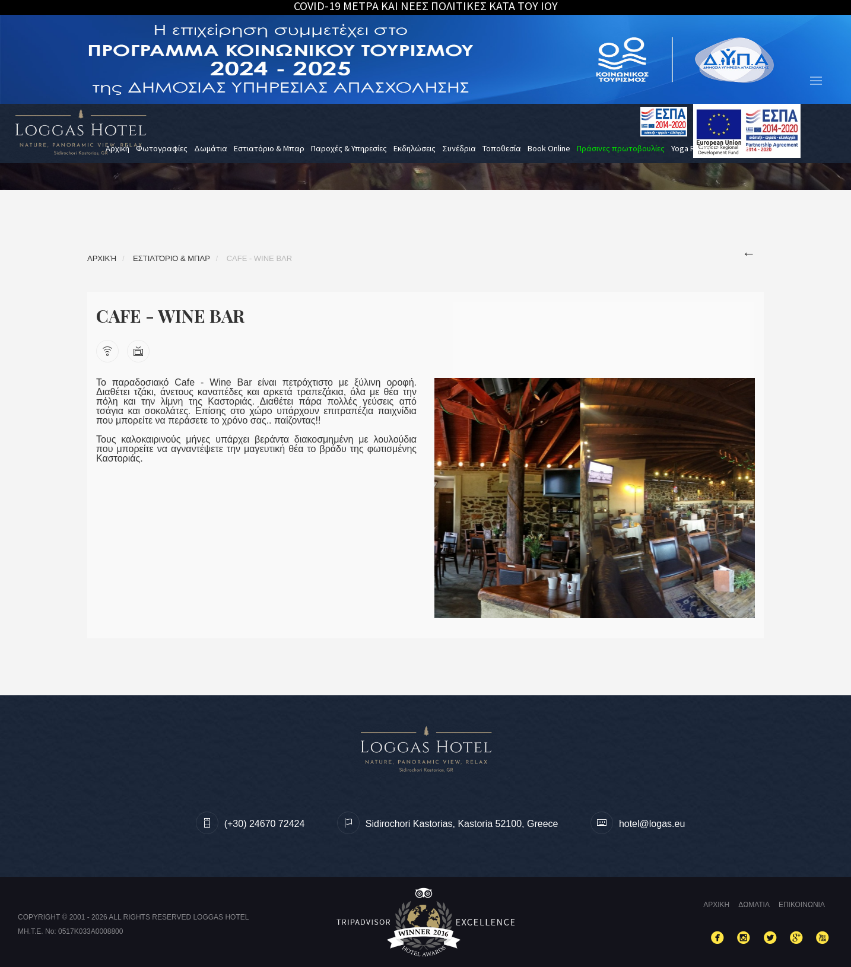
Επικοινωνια (802, 905)
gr (745, 148)
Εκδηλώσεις (414, 148)
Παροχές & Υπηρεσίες (349, 148)
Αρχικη (716, 905)
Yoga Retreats (696, 148)
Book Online (549, 148)
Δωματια (754, 905)
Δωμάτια (210, 148)
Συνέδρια (459, 148)
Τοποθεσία (501, 148)
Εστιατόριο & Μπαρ (269, 148)
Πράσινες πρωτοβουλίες (621, 148)
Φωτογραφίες (162, 148)
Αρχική (117, 148)
